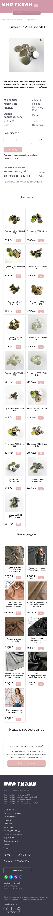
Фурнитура (9, 838)
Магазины (8, 827)
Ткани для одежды (12, 831)
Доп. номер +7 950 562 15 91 (17, 861)
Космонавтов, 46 (15, 171)
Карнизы (8, 845)
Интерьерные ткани (13, 834)
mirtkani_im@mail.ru (13, 883)
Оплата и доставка (12, 813)
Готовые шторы (11, 841)
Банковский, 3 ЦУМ (17, 175)
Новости (7, 820)
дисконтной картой (23, 155)
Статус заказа (10, 817)
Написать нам (17, 870)
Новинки (8, 824)
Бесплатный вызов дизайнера (26, 13)
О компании (9, 810)
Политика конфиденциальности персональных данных (26, 897)
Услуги (7, 848)
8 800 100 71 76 (17, 855)
